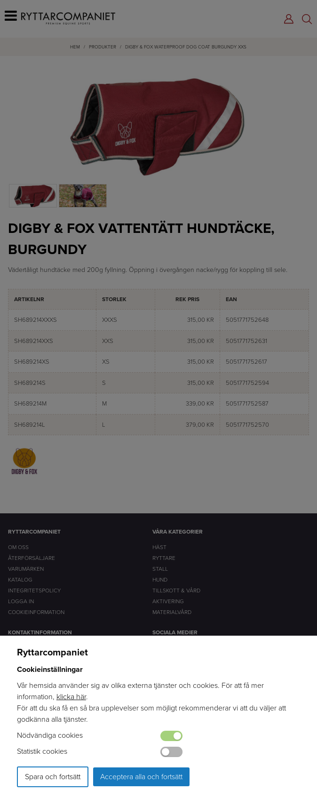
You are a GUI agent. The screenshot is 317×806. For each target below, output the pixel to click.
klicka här (71, 696)
